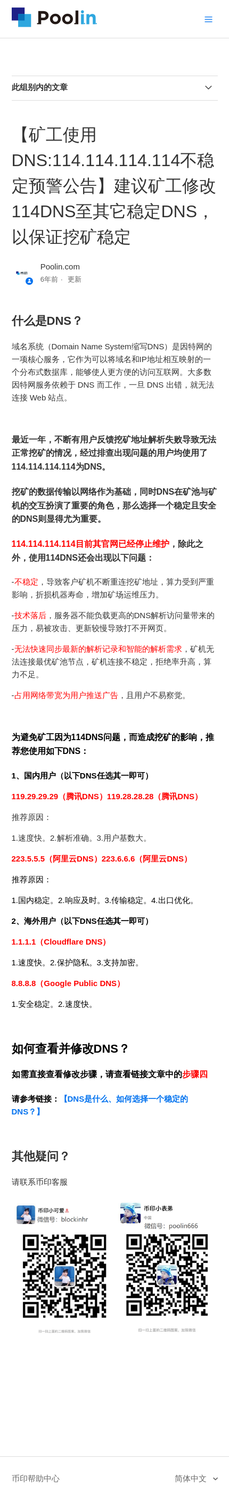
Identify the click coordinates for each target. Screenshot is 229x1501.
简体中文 (192, 1478)
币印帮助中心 (36, 1478)
